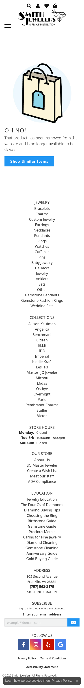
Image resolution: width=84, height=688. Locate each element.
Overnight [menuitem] (42, 394)
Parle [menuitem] (42, 399)
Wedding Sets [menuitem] (42, 305)
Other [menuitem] (42, 289)
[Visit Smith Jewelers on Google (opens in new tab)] (60, 644)
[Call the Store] (42, 586)
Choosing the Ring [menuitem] (42, 515)
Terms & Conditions (53, 658)
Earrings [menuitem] (42, 224)
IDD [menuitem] (42, 350)
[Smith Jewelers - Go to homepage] (42, 19)
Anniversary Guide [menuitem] (42, 553)
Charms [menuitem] (41, 213)
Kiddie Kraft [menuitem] (42, 361)
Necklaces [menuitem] (42, 230)
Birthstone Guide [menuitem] (42, 520)
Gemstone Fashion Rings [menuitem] (42, 300)
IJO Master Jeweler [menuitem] (42, 465)
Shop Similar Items (29, 161)
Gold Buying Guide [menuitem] (42, 558)
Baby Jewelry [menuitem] (42, 262)
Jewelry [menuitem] (42, 273)
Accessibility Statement (42, 667)
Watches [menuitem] (42, 246)
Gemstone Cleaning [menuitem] (42, 547)
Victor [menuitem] (42, 415)
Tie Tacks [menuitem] (42, 268)
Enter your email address (42, 614)
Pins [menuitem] (42, 257)
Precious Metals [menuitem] (42, 531)
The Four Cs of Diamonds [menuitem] (42, 504)
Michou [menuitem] (42, 377)
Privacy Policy (27, 658)
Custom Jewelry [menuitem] (42, 219)
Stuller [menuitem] (42, 410)
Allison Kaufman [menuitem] (42, 323)
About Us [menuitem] (42, 459)
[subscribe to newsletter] (73, 622)
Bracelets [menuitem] (42, 208)
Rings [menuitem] (42, 240)
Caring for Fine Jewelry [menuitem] (42, 537)
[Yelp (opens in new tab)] (48, 644)
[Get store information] (42, 592)
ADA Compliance (42, 481)
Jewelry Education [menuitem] (42, 499)
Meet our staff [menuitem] (42, 476)
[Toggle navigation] (8, 26)
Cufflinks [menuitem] (42, 251)
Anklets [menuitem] (42, 278)
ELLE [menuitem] (42, 345)
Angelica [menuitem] (42, 329)
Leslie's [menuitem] (42, 367)
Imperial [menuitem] (42, 356)
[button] (29, 5)
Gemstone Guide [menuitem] (42, 526)
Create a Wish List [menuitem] (42, 470)
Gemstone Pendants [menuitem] (42, 295)
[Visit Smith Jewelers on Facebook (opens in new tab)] (23, 644)
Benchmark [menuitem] (42, 334)
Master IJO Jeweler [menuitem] (42, 372)
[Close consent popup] (77, 680)
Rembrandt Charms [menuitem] (42, 404)
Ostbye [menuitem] (42, 388)
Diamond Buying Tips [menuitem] (42, 510)
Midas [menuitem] (42, 383)
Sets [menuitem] (42, 284)
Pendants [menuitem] (42, 235)
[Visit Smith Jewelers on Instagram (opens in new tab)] (35, 644)
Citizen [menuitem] (42, 340)
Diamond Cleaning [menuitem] (42, 542)
